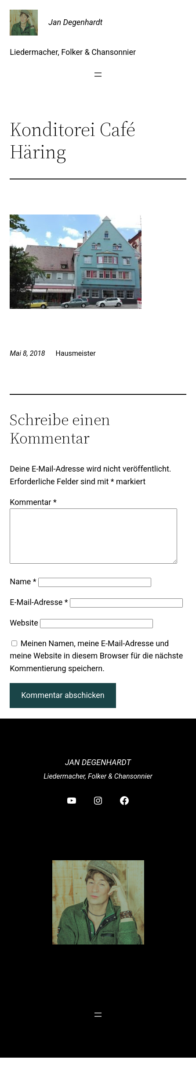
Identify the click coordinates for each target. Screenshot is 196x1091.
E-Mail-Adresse (39, 612)
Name (23, 592)
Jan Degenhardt (75, 22)
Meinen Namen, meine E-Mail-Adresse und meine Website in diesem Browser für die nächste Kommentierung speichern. (96, 666)
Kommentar (33, 502)
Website (24, 633)
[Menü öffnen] (98, 74)
